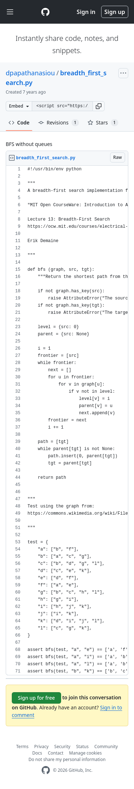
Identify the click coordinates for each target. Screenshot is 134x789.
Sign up (114, 12)
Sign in (86, 12)
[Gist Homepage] (45, 12)
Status (82, 746)
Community (106, 746)
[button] (99, 106)
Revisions (58, 122)
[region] (67, 420)
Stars (103, 122)
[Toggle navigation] (10, 12)
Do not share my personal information (67, 759)
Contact (55, 753)
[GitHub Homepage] (45, 770)
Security (62, 746)
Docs (37, 753)
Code (19, 122)
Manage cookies (85, 753)
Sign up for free (36, 697)
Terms (22, 746)
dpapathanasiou (30, 72)
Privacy (41, 746)
